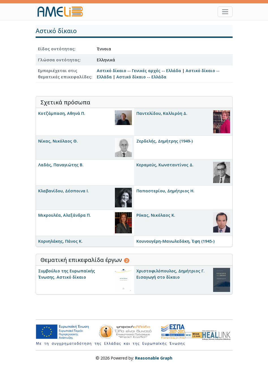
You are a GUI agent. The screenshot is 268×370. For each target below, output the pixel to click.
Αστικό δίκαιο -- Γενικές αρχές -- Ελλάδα (139, 70)
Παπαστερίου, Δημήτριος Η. (165, 190)
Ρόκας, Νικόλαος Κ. (155, 215)
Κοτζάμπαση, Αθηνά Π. (61, 113)
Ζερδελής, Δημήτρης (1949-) (164, 141)
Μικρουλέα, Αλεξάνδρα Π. (64, 215)
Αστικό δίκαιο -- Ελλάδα (141, 76)
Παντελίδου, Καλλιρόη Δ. (161, 113)
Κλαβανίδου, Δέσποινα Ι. (63, 190)
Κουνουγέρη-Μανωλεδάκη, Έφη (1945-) (175, 241)
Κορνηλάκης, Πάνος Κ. (60, 241)
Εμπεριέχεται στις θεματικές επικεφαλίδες (64, 73)
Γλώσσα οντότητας (59, 60)
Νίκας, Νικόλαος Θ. (58, 141)
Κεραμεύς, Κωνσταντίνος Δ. (165, 164)
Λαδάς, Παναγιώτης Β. (60, 164)
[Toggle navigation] (225, 12)
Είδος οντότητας (56, 48)
